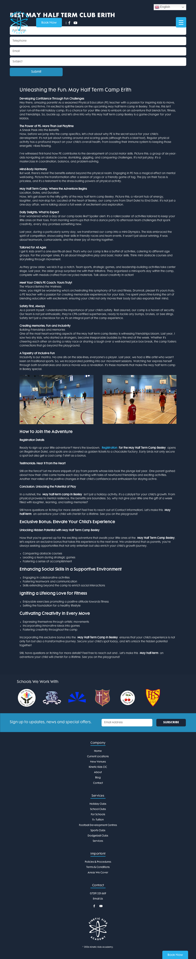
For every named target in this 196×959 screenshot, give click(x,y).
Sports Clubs (97, 830)
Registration (109, 448)
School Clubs (98, 809)
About (98, 772)
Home (98, 751)
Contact (98, 783)
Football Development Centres (98, 825)
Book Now (175, 955)
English (162, 7)
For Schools (98, 814)
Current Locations (98, 756)
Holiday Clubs (98, 804)
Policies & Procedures (98, 862)
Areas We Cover (98, 872)
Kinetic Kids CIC (98, 767)
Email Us (98, 899)
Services (98, 841)
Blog (98, 777)
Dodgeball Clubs (98, 836)
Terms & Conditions (98, 867)
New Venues (98, 762)
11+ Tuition (98, 820)
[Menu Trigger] (181, 22)
